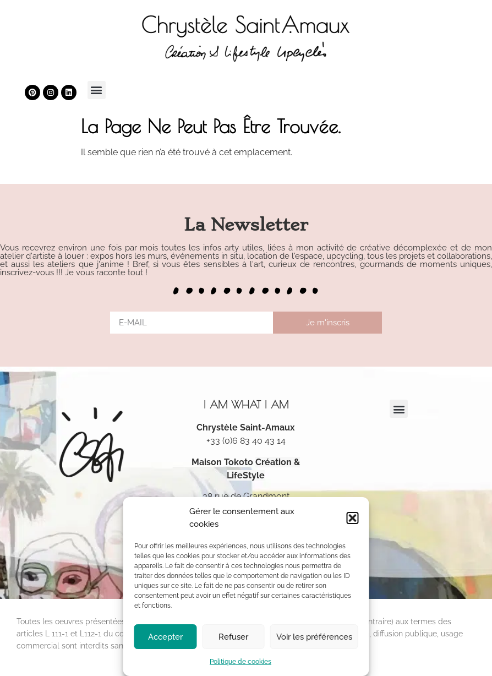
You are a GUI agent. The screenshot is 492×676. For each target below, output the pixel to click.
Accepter (165, 637)
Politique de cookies (240, 662)
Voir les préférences (314, 637)
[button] (352, 518)
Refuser (233, 637)
